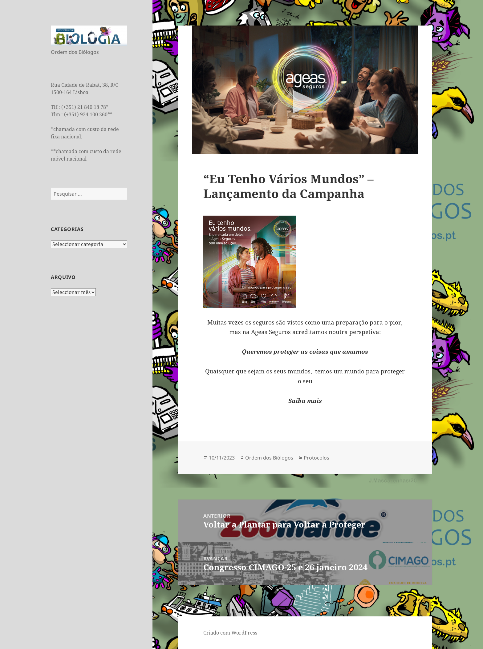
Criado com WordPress (230, 632)
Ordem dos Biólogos (269, 457)
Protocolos (316, 457)
